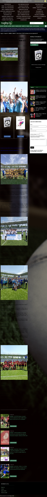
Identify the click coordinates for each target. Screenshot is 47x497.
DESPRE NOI (39, 18)
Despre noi (3, 487)
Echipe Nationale (36, 26)
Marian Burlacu (20, 45)
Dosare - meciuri (29, 26)
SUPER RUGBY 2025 (7, 4)
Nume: (31, 124)
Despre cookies (3, 490)
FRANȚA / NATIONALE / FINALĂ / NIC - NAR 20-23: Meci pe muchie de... (40, 109)
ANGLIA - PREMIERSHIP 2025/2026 (23, 14)
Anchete (1, 26)
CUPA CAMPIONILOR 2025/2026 (23, 4)
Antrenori (6, 26)
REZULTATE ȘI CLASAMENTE (39, 14)
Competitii (24, 26)
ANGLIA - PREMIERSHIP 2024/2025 (7, 9)
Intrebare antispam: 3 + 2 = (34, 134)
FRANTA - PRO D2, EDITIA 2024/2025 (7, 7)
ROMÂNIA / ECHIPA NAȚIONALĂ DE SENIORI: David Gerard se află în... (40, 91)
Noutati (32, 87)
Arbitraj (9, 26)
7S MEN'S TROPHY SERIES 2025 (7, 18)
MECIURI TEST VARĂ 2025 (7, 13)
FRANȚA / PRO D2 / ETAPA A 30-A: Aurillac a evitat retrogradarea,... (40, 115)
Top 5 (37, 87)
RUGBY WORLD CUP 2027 (39, 4)
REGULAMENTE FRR (39, 11)
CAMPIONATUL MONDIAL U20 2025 (7, 16)
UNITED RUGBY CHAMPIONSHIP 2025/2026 (23, 16)
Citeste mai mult (13, 426)
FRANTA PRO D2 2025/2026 (23, 9)
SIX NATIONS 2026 (23, 19)
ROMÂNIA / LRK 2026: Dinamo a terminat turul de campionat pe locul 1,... (40, 97)
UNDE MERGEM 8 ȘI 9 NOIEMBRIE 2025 (39, 16)
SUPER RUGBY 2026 (39, 6)
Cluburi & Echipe (18, 26)
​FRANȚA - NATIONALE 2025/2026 (23, 7)
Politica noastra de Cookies (39, 1)
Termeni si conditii (4, 492)
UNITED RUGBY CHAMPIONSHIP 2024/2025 (7, 11)
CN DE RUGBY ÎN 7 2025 (7, 14)
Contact (2, 489)
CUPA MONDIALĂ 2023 (39, 13)
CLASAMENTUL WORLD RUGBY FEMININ (23, 18)
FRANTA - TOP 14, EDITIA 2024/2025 (8, 6)
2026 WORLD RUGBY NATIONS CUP (23, 13)
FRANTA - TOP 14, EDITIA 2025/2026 (23, 11)
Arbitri (13, 26)
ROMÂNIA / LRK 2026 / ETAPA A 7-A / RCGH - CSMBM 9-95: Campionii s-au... (40, 103)
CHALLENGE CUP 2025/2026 (23, 6)
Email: (31, 128)
